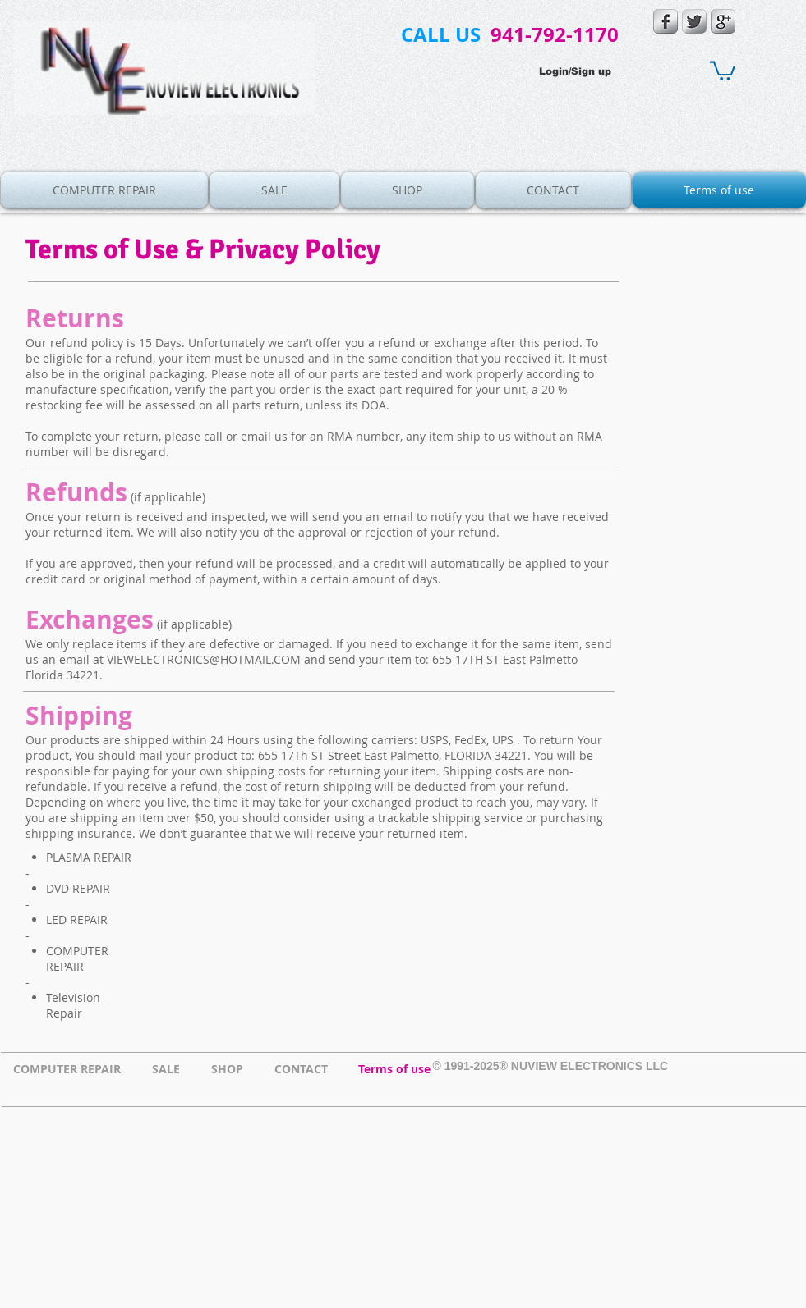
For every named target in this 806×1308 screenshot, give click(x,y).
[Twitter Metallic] (694, 21)
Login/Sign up (575, 71)
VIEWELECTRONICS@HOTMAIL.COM (204, 659)
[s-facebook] (665, 21)
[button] (722, 69)
